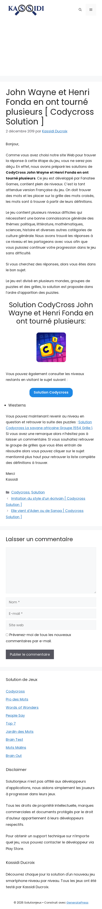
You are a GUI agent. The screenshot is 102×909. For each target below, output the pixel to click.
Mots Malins (16, 747)
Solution (38, 492)
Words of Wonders (22, 707)
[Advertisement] (51, 48)
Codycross (20, 492)
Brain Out (14, 755)
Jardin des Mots (20, 731)
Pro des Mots (17, 699)
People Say (15, 715)
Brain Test (14, 739)
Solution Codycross (51, 392)
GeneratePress (77, 902)
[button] (80, 10)
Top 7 (11, 723)
